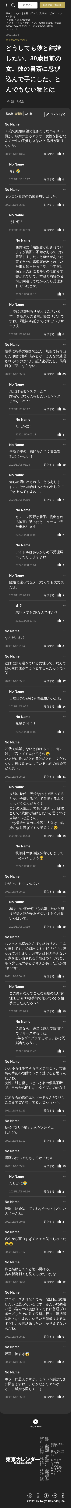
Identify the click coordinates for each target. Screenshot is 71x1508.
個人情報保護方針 (47, 1448)
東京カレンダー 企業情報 (42, 1475)
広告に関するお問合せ (42, 1461)
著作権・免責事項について (47, 1460)
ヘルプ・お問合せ (42, 1450)
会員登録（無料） (52, 5)
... (64, 123)
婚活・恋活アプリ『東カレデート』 (57, 1453)
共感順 (9, 113)
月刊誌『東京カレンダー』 (57, 1445)
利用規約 (47, 1439)
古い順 (28, 113)
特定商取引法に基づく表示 (47, 1475)
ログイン (28, 5)
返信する (49, 154)
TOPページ (42, 1440)
